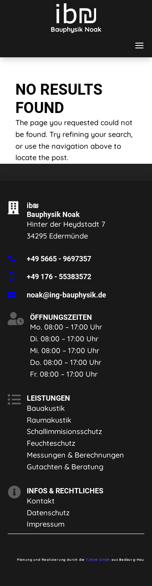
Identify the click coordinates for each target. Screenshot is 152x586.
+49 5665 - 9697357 (59, 258)
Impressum (45, 524)
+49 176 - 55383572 (59, 276)
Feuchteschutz (51, 443)
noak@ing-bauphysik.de (66, 295)
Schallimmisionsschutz (64, 431)
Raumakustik (49, 420)
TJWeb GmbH (98, 560)
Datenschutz (48, 512)
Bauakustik (46, 408)
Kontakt (41, 501)
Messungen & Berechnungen (75, 455)
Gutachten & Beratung (65, 466)
